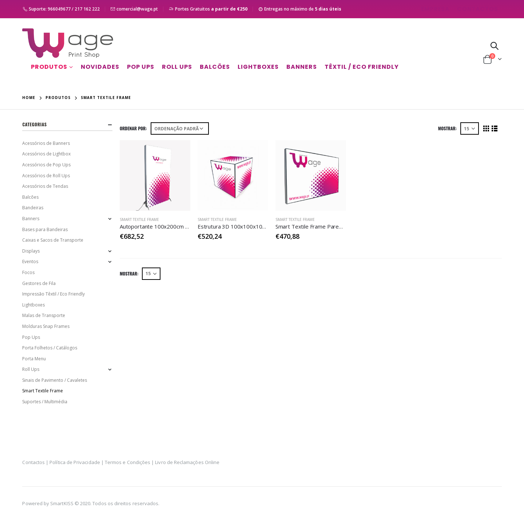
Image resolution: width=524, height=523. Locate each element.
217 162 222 (87, 9)
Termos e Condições (127, 462)
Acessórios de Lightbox (46, 154)
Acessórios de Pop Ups (46, 165)
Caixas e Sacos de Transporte (52, 240)
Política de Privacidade (74, 462)
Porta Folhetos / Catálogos (49, 348)
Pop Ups (140, 67)
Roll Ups (177, 67)
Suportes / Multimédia (44, 402)
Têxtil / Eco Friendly (362, 67)
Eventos (30, 261)
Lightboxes (258, 67)
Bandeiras (32, 208)
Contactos (477, 9)
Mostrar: (447, 128)
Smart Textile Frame (139, 219)
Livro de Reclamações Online (187, 462)
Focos (28, 272)
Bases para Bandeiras (45, 229)
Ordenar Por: (133, 128)
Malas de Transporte (43, 315)
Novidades (100, 67)
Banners (301, 67)
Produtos (49, 67)
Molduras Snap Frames (46, 326)
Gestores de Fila (39, 283)
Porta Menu (34, 359)
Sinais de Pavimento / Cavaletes (54, 380)
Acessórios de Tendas (45, 186)
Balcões (215, 67)
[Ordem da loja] (180, 128)
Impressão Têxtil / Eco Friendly (53, 294)
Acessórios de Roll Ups (46, 176)
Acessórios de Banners (46, 143)
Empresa (435, 9)
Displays (31, 251)
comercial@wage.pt (137, 9)
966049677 (59, 9)
